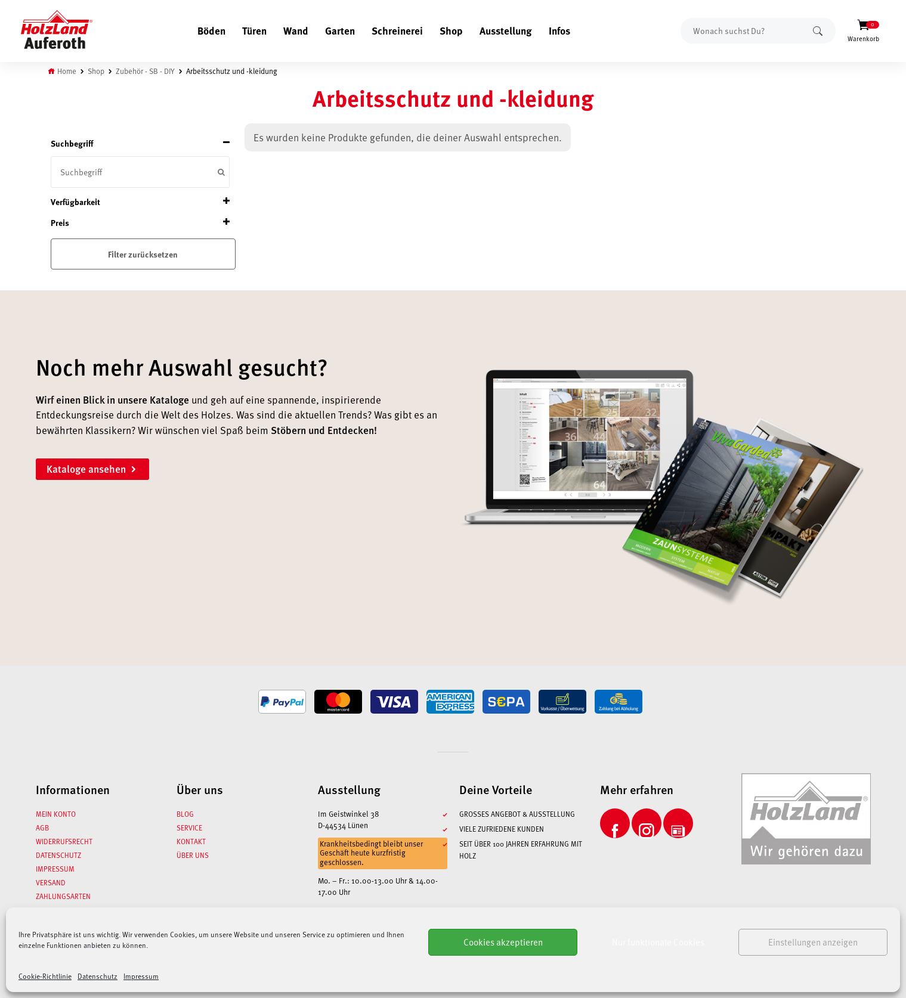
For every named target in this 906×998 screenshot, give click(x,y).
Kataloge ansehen (92, 468)
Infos (559, 30)
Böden (211, 30)
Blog (185, 813)
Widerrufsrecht (64, 841)
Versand (51, 882)
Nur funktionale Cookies (658, 942)
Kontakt (191, 841)
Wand (295, 30)
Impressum (141, 976)
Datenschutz (97, 976)
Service (189, 827)
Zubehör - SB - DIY (145, 70)
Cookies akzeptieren (503, 942)
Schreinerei (397, 30)
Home (66, 70)
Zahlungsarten (63, 896)
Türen (254, 30)
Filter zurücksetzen (143, 254)
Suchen (818, 31)
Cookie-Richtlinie (45, 976)
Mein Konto (56, 813)
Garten (340, 30)
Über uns (193, 855)
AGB (42, 827)
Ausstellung (506, 30)
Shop (451, 30)
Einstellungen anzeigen (813, 942)
